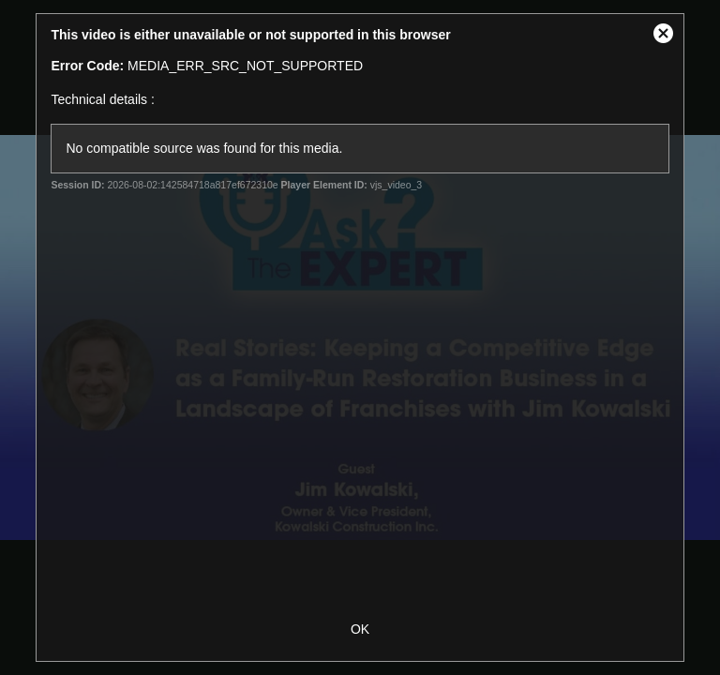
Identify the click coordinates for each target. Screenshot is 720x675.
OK (360, 629)
